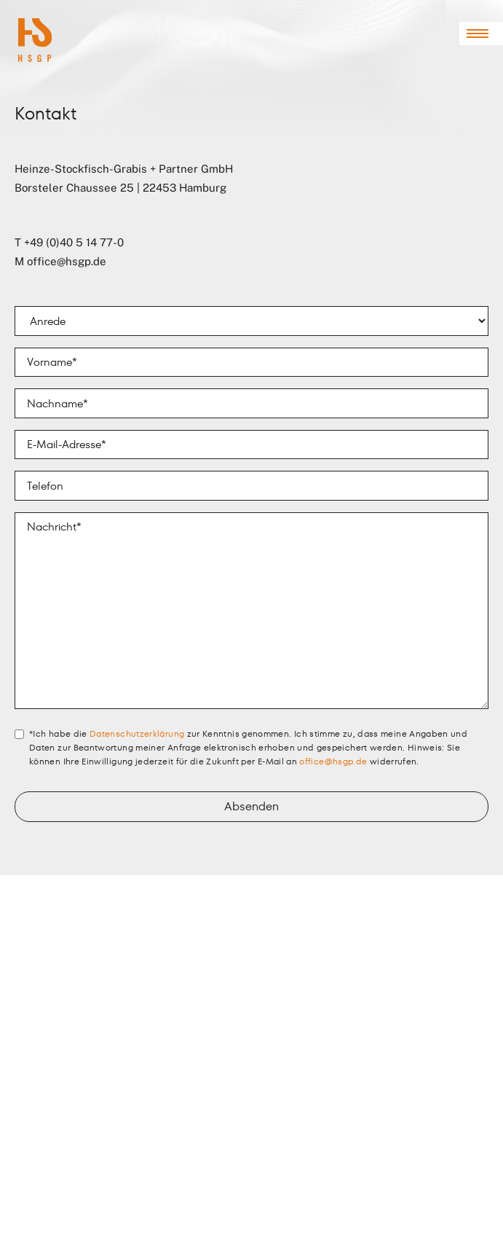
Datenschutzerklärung (137, 733)
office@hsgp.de (66, 261)
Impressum (37, 1183)
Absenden (251, 806)
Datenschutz (41, 1198)
